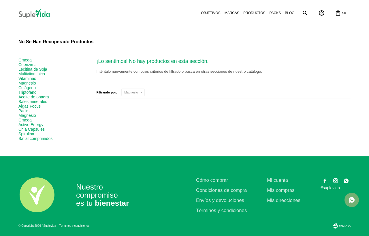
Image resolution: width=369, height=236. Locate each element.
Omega (25, 60)
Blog (289, 13)
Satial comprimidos (35, 138)
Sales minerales (32, 101)
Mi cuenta (277, 180)
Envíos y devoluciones (220, 200)
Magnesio (131, 92)
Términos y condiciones (221, 210)
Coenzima (27, 64)
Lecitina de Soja (32, 69)
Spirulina (26, 134)
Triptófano (27, 92)
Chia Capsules (31, 129)
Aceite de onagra (33, 97)
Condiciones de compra (221, 190)
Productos (254, 13)
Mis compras (280, 190)
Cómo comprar (212, 180)
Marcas (232, 13)
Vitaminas (27, 78)
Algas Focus (29, 106)
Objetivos (210, 13)
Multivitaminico (31, 74)
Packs (275, 13)
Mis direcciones (283, 200)
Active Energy (30, 124)
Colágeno (27, 87)
